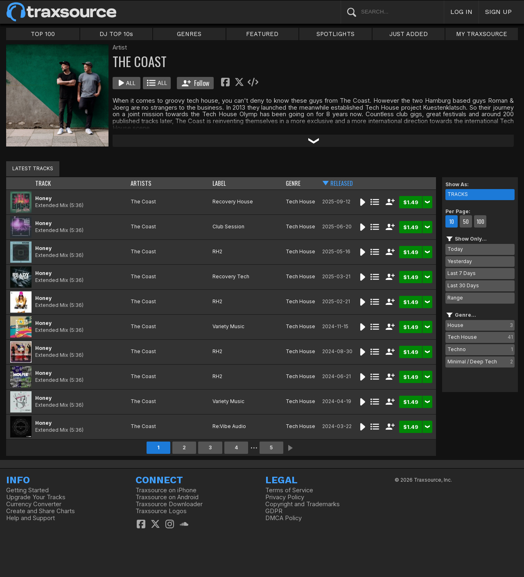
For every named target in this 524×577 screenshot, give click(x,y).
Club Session (228, 226)
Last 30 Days (463, 285)
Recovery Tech (230, 276)
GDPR (273, 511)
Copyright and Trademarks (302, 504)
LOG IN (461, 12)
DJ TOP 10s (116, 34)
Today (455, 249)
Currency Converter (33, 504)
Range (455, 298)
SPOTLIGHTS (335, 34)
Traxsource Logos (161, 511)
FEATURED (262, 34)
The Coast (143, 201)
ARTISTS (141, 183)
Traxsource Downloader (169, 504)
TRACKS (457, 194)
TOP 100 (43, 34)
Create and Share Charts (40, 511)
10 (451, 221)
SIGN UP (498, 12)
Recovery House (232, 201)
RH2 (217, 251)
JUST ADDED (408, 34)
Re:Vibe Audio (229, 426)
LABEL (219, 183)
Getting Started (27, 490)
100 (480, 221)
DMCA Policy (283, 518)
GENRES (189, 34)
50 (466, 221)
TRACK (43, 183)
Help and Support (30, 518)
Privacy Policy (284, 497)
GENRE (293, 183)
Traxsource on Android (167, 497)
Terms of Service (289, 490)
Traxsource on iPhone (166, 490)
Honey (43, 198)
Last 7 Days (461, 273)
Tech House (300, 201)
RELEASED (341, 183)
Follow (195, 83)
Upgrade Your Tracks (36, 497)
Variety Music (228, 326)
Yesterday (459, 261)
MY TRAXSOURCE (481, 34)
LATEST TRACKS (32, 168)
